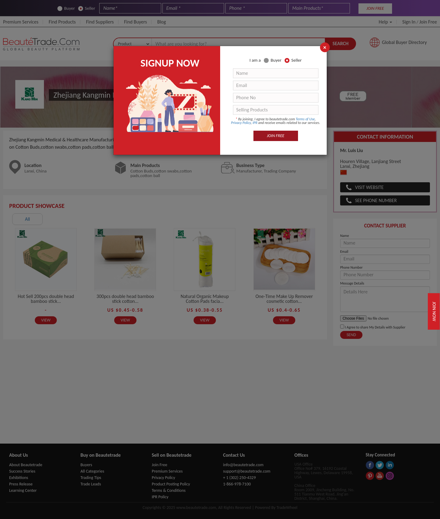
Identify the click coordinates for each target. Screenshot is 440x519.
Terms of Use (305, 119)
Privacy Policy (241, 123)
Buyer (272, 60)
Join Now (434, 311)
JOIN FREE (275, 135)
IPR (255, 123)
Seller (293, 60)
